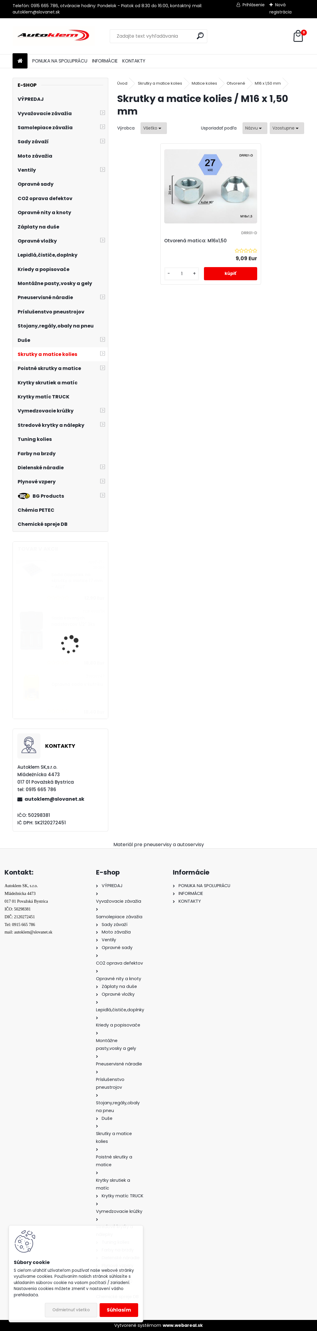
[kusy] (185, 274)
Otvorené (236, 83)
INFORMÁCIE (105, 61)
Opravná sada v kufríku (77, 684)
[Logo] (54, 36)
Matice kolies (204, 83)
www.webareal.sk (183, 1325)
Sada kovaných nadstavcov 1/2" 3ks (73, 621)
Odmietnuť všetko (71, 1310)
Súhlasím (119, 1309)
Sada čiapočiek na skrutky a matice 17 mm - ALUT (77, 581)
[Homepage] (20, 61)
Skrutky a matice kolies (160, 83)
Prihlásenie (254, 5)
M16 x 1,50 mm (268, 83)
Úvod (122, 83)
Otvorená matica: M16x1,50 (201, 240)
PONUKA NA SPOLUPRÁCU (59, 61)
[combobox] (255, 128)
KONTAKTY (133, 61)
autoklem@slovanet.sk (54, 799)
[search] (200, 35)
